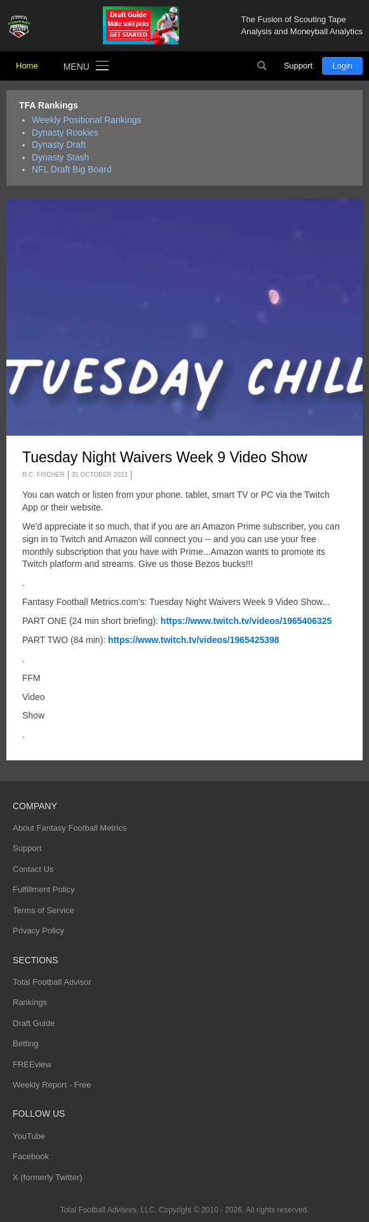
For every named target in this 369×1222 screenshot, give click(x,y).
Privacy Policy (38, 930)
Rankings (30, 1002)
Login (342, 65)
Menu (77, 67)
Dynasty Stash (60, 157)
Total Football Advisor (52, 982)
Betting (25, 1043)
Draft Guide (34, 1023)
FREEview (32, 1064)
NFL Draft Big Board (72, 169)
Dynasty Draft (59, 145)
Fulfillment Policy (44, 889)
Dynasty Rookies (65, 132)
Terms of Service (43, 910)
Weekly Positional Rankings (87, 120)
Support (298, 65)
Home (27, 65)
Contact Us (33, 869)
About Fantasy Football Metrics (69, 828)
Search (262, 66)
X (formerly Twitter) (48, 1177)
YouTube (29, 1136)
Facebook (31, 1156)
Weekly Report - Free (52, 1084)
